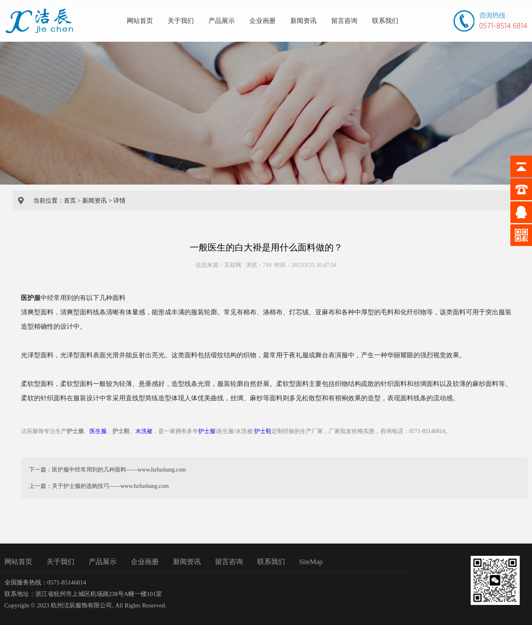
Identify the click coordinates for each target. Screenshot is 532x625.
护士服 (206, 431)
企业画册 (262, 20)
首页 (70, 200)
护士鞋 (263, 431)
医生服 (98, 431)
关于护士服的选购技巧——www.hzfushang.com (110, 486)
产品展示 (222, 20)
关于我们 (181, 20)
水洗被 (144, 431)
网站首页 (140, 20)
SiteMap (311, 562)
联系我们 (385, 20)
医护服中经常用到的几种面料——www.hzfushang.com (119, 470)
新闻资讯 (303, 20)
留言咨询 (344, 20)
